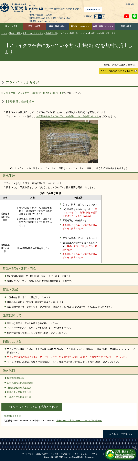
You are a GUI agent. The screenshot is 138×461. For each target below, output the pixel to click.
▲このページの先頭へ (120, 434)
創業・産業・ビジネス (103, 26)
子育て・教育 (34, 26)
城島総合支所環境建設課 (19, 392)
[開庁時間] (33, 21)
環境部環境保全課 (15, 378)
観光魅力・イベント (80, 26)
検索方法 (130, 4)
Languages (92, 9)
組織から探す (42, 454)
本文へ (32, 5)
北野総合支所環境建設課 (19, 387)
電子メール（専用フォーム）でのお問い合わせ (79, 420)
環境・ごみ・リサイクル (33, 33)
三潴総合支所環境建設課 (19, 397)
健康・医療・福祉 (57, 26)
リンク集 (54, 454)
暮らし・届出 (11, 26)
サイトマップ (27, 454)
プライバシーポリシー (90, 454)
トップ (4, 33)
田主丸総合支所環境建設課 (20, 383)
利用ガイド (66, 454)
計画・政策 (126, 26)
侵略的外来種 (51, 33)
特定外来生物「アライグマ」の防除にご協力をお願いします (32, 93)
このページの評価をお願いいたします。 (119, 71)
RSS (76, 454)
